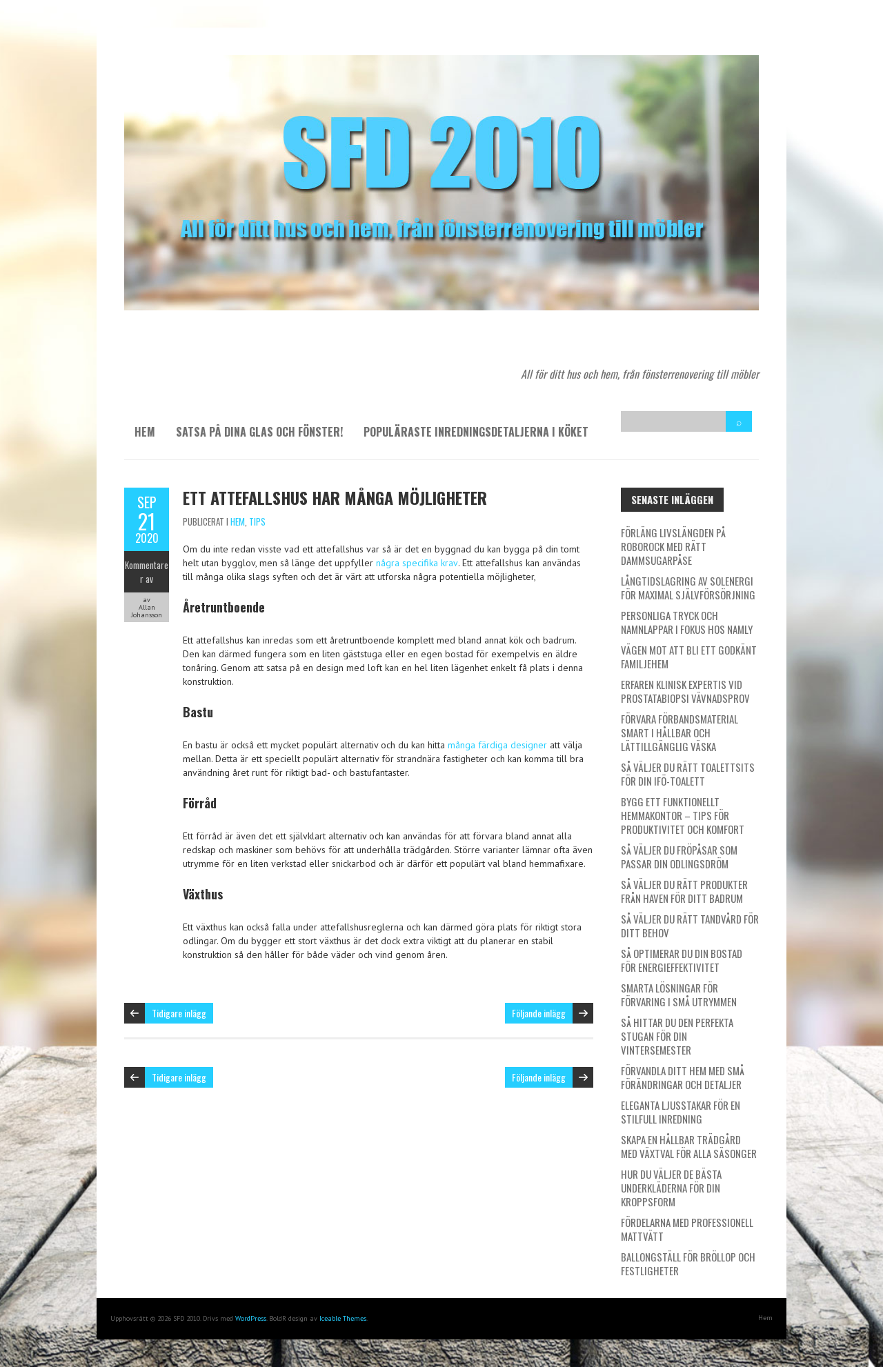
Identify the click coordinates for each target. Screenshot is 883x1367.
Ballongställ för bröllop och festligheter (688, 1263)
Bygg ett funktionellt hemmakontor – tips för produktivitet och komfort (682, 815)
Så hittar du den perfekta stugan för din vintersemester (677, 1036)
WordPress (250, 1318)
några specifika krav (417, 563)
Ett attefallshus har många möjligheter (335, 497)
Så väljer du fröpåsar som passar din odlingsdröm (679, 856)
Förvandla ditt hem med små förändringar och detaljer (682, 1077)
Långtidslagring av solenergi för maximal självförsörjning (688, 587)
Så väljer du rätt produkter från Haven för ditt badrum (684, 891)
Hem (145, 431)
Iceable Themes (342, 1318)
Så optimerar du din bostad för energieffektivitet (681, 960)
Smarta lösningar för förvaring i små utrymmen (679, 994)
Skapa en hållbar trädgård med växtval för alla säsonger (689, 1146)
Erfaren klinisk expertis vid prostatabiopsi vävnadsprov (685, 691)
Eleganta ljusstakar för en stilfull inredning (680, 1111)
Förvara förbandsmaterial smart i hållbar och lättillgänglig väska (679, 732)
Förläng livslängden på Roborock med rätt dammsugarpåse (673, 546)
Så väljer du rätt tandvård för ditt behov (690, 925)
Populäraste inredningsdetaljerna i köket (476, 431)
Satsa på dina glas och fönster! (259, 431)
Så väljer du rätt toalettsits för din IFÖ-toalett (688, 773)
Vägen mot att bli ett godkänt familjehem (689, 656)
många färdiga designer (497, 745)
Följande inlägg (539, 1013)
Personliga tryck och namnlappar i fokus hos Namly (687, 622)
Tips (257, 521)
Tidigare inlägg (179, 1013)
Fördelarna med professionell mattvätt (687, 1229)
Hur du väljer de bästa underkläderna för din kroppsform (671, 1187)
